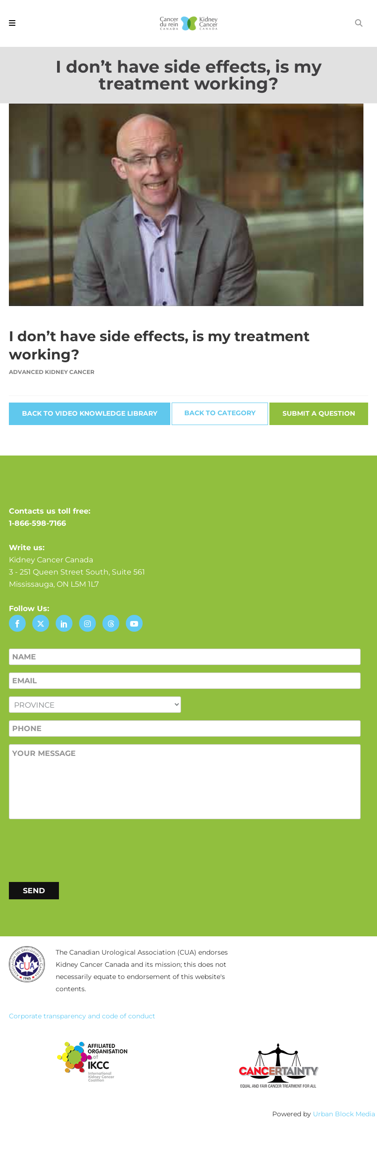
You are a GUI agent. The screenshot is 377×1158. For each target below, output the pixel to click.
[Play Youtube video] (188, 205)
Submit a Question (319, 413)
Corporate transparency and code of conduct (82, 1016)
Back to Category (219, 413)
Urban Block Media (344, 1114)
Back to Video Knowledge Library (89, 413)
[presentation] (80, 848)
